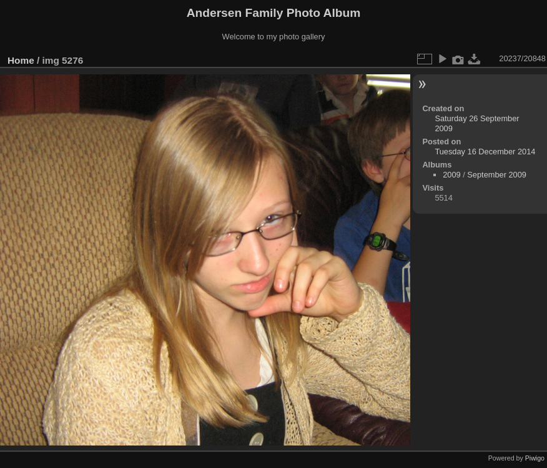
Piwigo (535, 458)
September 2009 (496, 174)
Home (20, 60)
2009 (451, 174)
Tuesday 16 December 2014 (485, 151)
